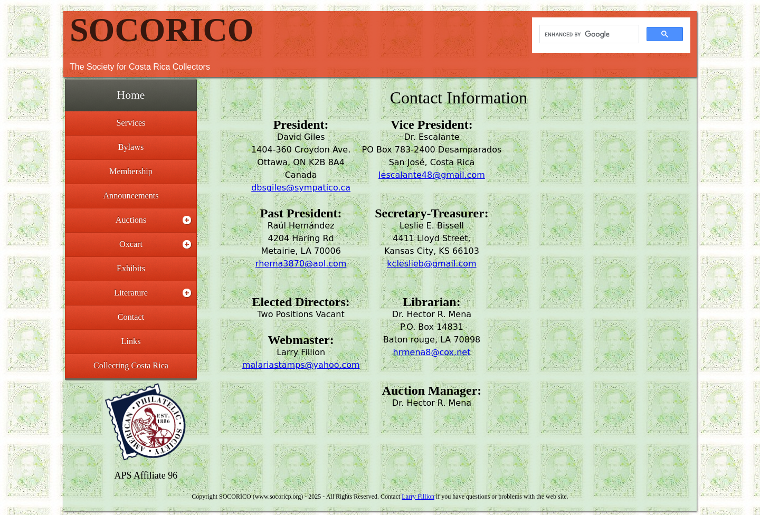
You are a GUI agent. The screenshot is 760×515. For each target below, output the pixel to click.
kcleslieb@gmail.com (431, 264)
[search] (588, 34)
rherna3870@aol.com (301, 264)
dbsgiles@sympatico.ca (300, 188)
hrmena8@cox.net (432, 352)
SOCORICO (162, 30)
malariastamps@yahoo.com (301, 365)
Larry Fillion (418, 496)
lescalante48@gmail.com (431, 175)
